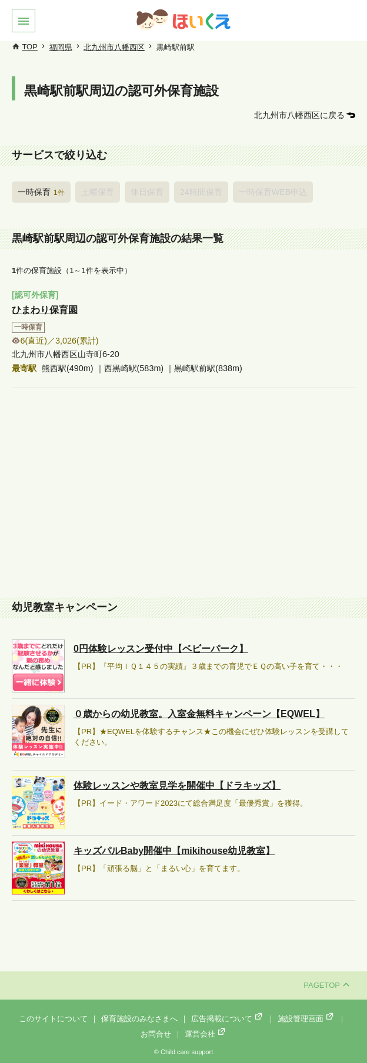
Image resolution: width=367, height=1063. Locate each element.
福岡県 (60, 47)
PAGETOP (326, 985)
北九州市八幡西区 (114, 47)
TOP (30, 46)
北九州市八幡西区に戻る (299, 115)
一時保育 (41, 192)
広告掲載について (227, 1018)
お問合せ (156, 1034)
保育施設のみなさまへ (139, 1018)
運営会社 (206, 1034)
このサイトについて (53, 1018)
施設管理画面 (306, 1018)
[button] (23, 20)
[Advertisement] (183, 494)
